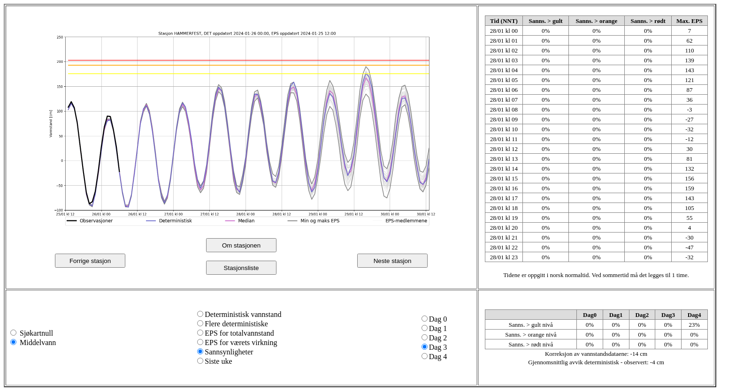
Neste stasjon (393, 260)
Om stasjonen (241, 245)
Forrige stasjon (90, 260)
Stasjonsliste (241, 267)
